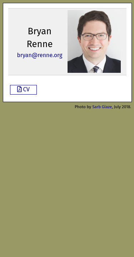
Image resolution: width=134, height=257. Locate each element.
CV (23, 89)
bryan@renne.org (40, 55)
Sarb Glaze (102, 106)
